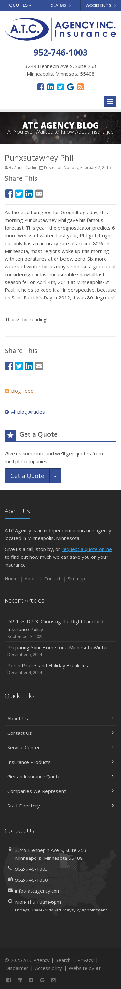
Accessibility (48, 968)
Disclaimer (16, 968)
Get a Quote (27, 476)
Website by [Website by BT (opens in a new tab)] (85, 968)
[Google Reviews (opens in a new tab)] (70, 86)
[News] (80, 86)
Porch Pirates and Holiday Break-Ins (60, 669)
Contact (52, 579)
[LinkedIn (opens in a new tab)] (50, 86)
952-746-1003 (31, 869)
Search (63, 960)
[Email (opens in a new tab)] (39, 193)
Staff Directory (60, 805)
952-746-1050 (31, 880)
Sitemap (76, 579)
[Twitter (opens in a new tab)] (60, 86)
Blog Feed (19, 391)
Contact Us (60, 733)
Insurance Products (60, 762)
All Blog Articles (25, 412)
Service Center (60, 747)
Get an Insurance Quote (60, 776)
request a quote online (87, 549)
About (31, 579)
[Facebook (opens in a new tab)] (40, 86)
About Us (60, 718)
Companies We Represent (60, 791)
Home (11, 579)
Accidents (101, 5)
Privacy (85, 960)
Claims (60, 5)
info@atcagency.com (38, 891)
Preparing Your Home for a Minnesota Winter (60, 651)
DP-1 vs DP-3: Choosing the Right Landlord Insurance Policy (60, 629)
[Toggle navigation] (110, 101)
